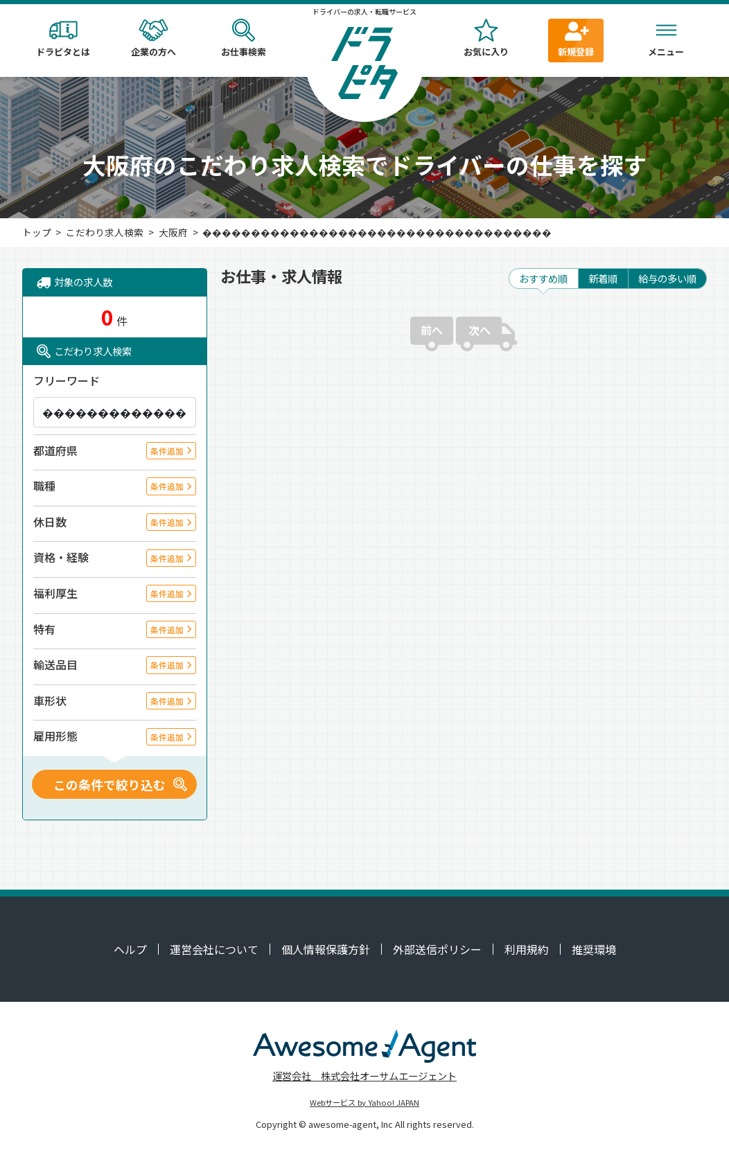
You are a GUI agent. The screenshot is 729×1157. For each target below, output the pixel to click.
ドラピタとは (63, 38)
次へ (479, 329)
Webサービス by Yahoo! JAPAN (364, 1102)
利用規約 (526, 949)
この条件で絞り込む (109, 784)
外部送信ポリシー (437, 949)
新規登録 (576, 38)
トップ (36, 232)
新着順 (602, 278)
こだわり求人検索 (104, 232)
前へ (432, 329)
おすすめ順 (543, 278)
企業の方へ (153, 38)
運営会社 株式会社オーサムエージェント (364, 1075)
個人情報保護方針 (325, 949)
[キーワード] (114, 412)
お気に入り (485, 38)
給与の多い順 (667, 278)
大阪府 (173, 232)
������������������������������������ (377, 232)
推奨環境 (594, 949)
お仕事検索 (243, 38)
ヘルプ (130, 949)
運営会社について (214, 949)
